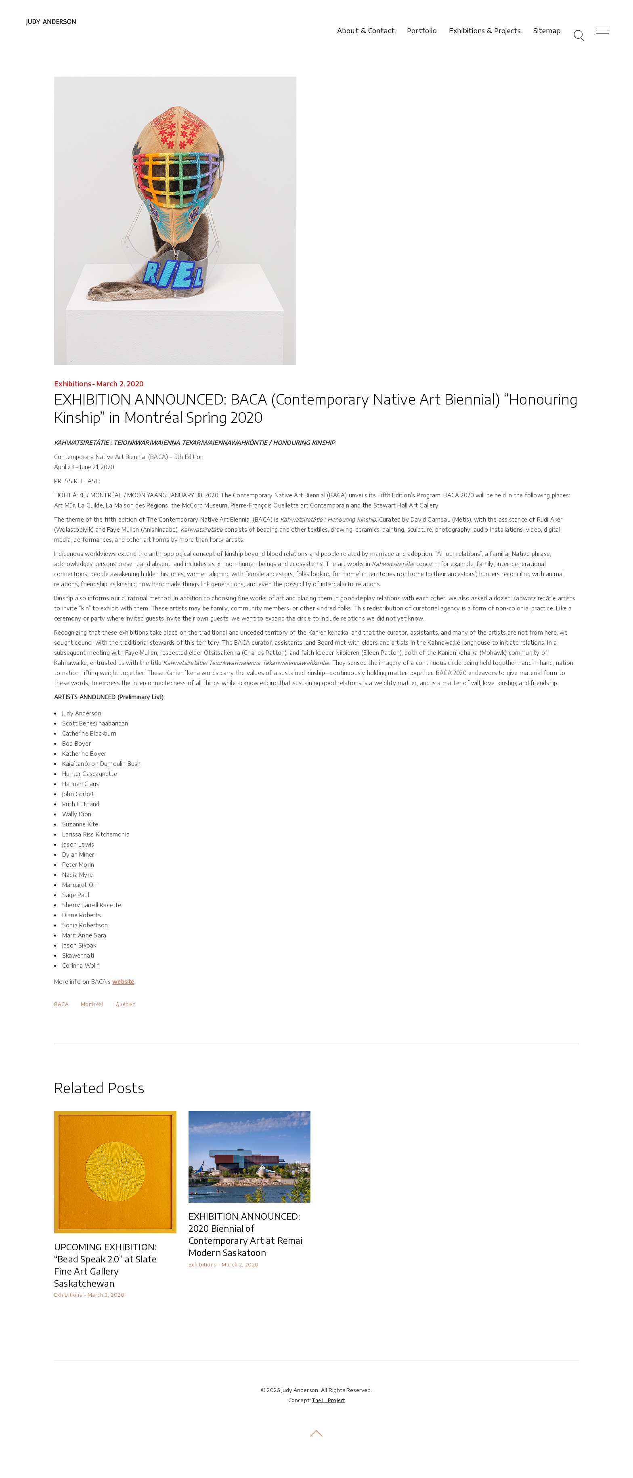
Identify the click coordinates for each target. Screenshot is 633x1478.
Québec (125, 1004)
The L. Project (328, 1400)
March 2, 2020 (119, 384)
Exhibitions (73, 384)
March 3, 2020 (106, 1295)
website (123, 981)
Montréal (92, 1004)
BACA (61, 1004)
